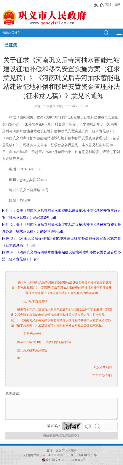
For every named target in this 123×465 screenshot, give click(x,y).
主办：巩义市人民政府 (61, 450)
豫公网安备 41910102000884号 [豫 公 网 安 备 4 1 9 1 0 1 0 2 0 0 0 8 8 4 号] (64, 460)
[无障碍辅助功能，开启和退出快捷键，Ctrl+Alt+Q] (98, 4)
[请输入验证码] (111, 426)
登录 (118, 4)
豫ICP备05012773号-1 (84, 455)
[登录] (119, 4)
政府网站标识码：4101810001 (43, 455)
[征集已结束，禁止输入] (61, 409)
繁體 (108, 4)
